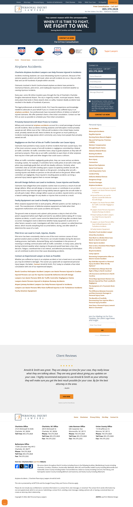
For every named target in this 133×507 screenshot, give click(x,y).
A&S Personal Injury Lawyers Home (31, 9)
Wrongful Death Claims (97, 148)
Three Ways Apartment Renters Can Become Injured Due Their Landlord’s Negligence (102, 281)
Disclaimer (84, 417)
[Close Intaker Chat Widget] (127, 449)
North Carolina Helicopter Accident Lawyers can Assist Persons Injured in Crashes (48, 271)
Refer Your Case (90, 2)
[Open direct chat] (123, 449)
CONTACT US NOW (102, 114)
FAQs (80, 2)
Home (19, 2)
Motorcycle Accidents (96, 131)
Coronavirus (93, 162)
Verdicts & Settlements (54, 2)
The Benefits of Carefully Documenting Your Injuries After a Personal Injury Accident (101, 300)
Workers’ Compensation (97, 145)
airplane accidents (41, 125)
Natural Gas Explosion (97, 165)
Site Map (105, 417)
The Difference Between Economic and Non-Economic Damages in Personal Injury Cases (101, 293)
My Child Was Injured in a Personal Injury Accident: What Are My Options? (101, 264)
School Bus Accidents (96, 235)
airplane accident (22, 112)
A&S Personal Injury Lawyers (37, 497)
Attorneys (27, 2)
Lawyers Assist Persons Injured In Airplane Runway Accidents (40, 281)
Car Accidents (94, 128)
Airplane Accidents (95, 185)
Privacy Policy (95, 417)
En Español (102, 2)
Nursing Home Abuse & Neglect (100, 137)
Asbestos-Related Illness (97, 151)
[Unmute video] (101, 449)
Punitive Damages (95, 182)
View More (66, 396)
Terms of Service (68, 483)
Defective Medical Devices (98, 177)
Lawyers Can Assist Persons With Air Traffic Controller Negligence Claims (44, 278)
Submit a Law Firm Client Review (66, 403)
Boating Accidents (95, 154)
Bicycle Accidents (95, 251)
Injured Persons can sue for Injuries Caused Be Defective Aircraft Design (44, 275)
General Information (96, 157)
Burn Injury (93, 159)
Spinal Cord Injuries (96, 168)
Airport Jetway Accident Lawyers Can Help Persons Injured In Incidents (43, 284)
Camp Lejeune (94, 254)
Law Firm (36, 462)
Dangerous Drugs (95, 180)
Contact (37, 264)
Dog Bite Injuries (95, 134)
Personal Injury (39, 2)
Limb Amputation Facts (97, 171)
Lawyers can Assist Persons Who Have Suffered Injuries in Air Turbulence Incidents (48, 288)
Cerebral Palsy (94, 174)
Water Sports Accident (97, 243)
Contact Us (113, 2)
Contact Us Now (66, 38)
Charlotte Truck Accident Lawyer (100, 232)
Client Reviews (70, 2)
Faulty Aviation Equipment (26, 291)
